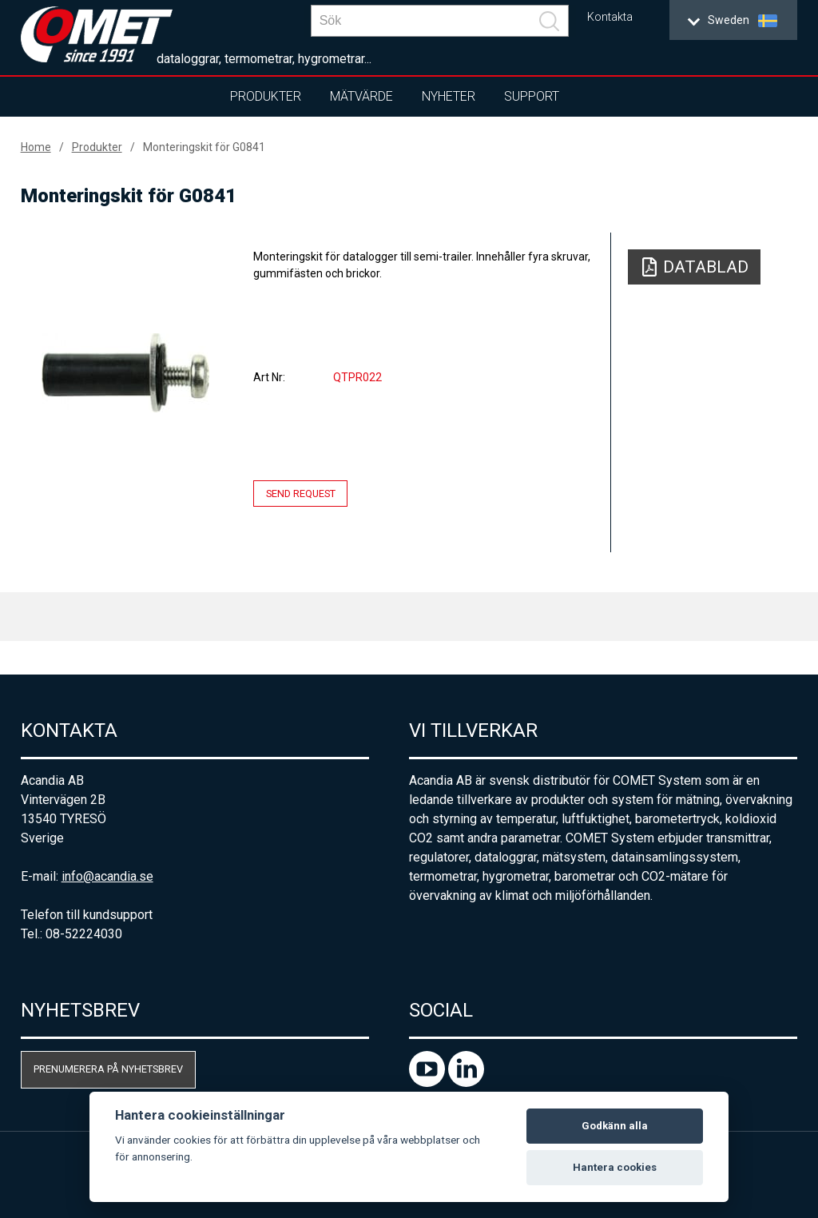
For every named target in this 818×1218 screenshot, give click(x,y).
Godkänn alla (615, 1126)
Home (36, 147)
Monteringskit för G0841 (204, 147)
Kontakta (610, 17)
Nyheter (448, 96)
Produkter (265, 96)
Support (531, 96)
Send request (301, 494)
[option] (126, 372)
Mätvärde (361, 96)
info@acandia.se (107, 876)
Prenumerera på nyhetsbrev (108, 1069)
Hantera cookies (615, 1167)
